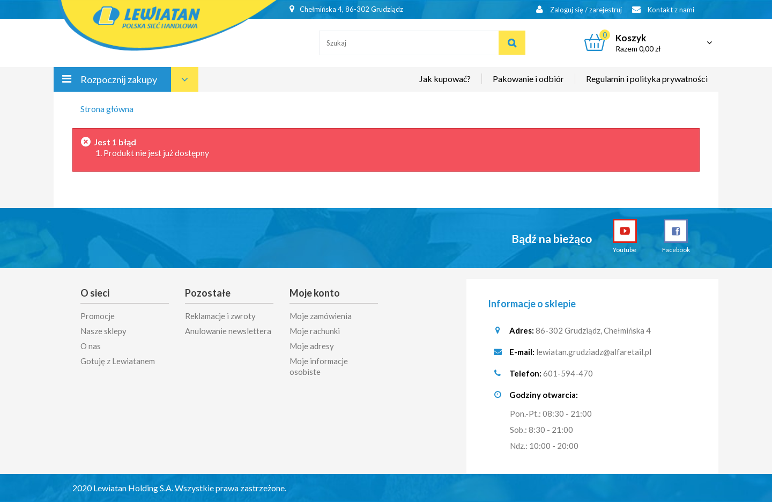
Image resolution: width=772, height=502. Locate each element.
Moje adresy (312, 346)
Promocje (97, 316)
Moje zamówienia (321, 316)
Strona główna (106, 109)
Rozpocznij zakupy (118, 79)
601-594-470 (568, 373)
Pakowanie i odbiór (528, 78)
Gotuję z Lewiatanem (117, 361)
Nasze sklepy (103, 331)
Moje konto (315, 293)
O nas (90, 346)
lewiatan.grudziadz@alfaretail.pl (593, 352)
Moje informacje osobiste (319, 366)
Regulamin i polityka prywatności (647, 78)
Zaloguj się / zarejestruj (579, 9)
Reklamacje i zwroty (220, 316)
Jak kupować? (445, 78)
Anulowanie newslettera (228, 331)
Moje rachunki (315, 331)
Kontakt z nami (663, 9)
